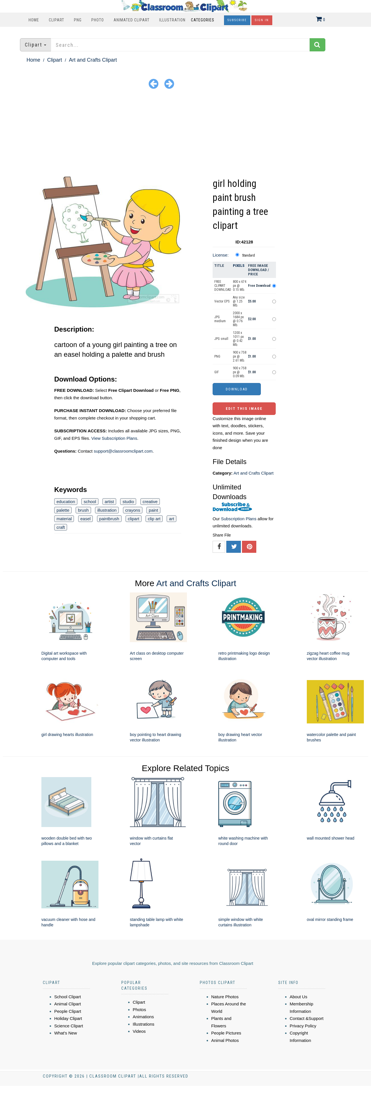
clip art (154, 518)
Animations (143, 1016)
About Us (298, 996)
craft (61, 527)
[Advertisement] (185, 134)
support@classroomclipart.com (123, 451)
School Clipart (67, 996)
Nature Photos (225, 996)
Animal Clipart (67, 1003)
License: (221, 255)
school (90, 501)
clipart (133, 518)
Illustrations (143, 1024)
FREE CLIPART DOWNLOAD (222, 286)
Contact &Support (306, 1018)
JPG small (221, 339)
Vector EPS (221, 301)
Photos (139, 1009)
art (171, 518)
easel (85, 518)
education (66, 501)
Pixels (239, 265)
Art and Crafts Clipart (93, 60)
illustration (107, 510)
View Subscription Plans (114, 438)
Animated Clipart (132, 20)
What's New (65, 1033)
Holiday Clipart (68, 1018)
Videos (139, 1031)
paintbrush (109, 518)
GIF (216, 372)
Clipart (56, 20)
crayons (132, 510)
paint (153, 510)
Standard (248, 255)
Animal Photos (225, 1040)
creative (150, 501)
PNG (78, 20)
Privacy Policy (303, 1025)
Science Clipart (68, 1025)
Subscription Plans (238, 518)
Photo (97, 20)
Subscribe (237, 20)
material (64, 518)
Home (34, 20)
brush (83, 510)
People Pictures (226, 1033)
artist (109, 501)
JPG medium (220, 319)
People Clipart (67, 1011)
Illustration (172, 20)
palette (63, 510)
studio (128, 501)
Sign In (262, 20)
